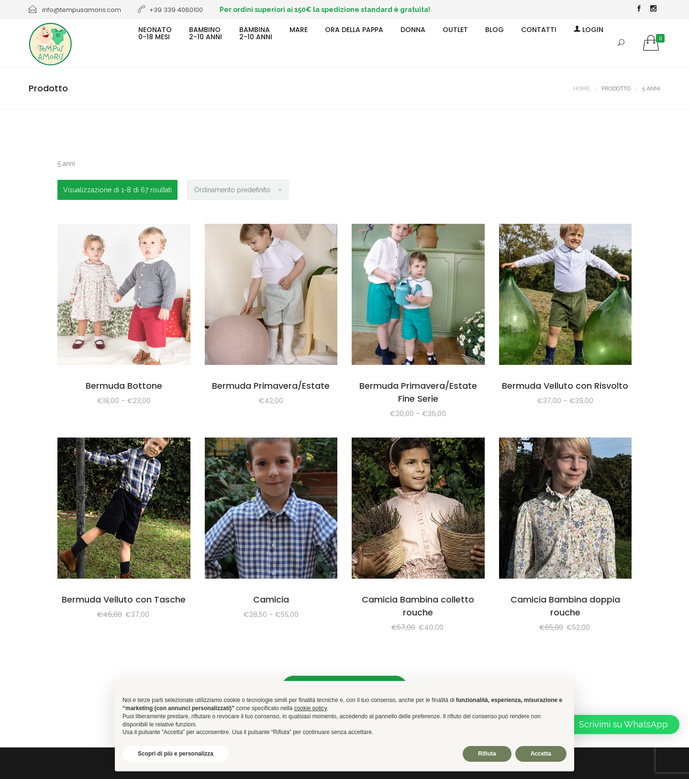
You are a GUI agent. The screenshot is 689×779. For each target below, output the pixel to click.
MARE (298, 29)
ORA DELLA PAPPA (354, 29)
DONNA (412, 29)
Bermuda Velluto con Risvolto (565, 386)
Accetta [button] (541, 753)
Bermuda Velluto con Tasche (124, 599)
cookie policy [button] (310, 708)
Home (581, 88)
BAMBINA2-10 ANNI (255, 33)
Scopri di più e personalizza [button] (175, 753)
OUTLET (455, 29)
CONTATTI (538, 29)
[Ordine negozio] (238, 189)
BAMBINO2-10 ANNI (205, 33)
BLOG (494, 29)
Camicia (271, 599)
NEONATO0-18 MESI (155, 33)
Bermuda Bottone (124, 386)
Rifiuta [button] (487, 753)
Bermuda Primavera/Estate (271, 386)
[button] (616, 724)
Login (588, 29)
